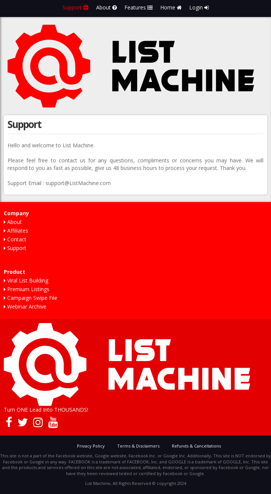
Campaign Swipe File (30, 297)
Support (76, 7)
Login (199, 7)
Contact (15, 239)
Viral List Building (26, 280)
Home (171, 7)
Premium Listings (26, 289)
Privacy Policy (91, 446)
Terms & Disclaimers (138, 446)
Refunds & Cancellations (196, 446)
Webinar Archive (25, 306)
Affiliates (16, 230)
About (106, 7)
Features (138, 7)
